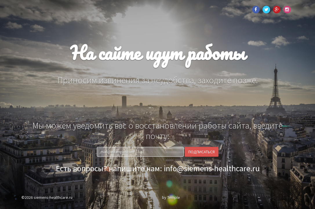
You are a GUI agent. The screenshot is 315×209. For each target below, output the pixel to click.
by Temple (171, 197)
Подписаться (201, 151)
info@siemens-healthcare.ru (212, 168)
